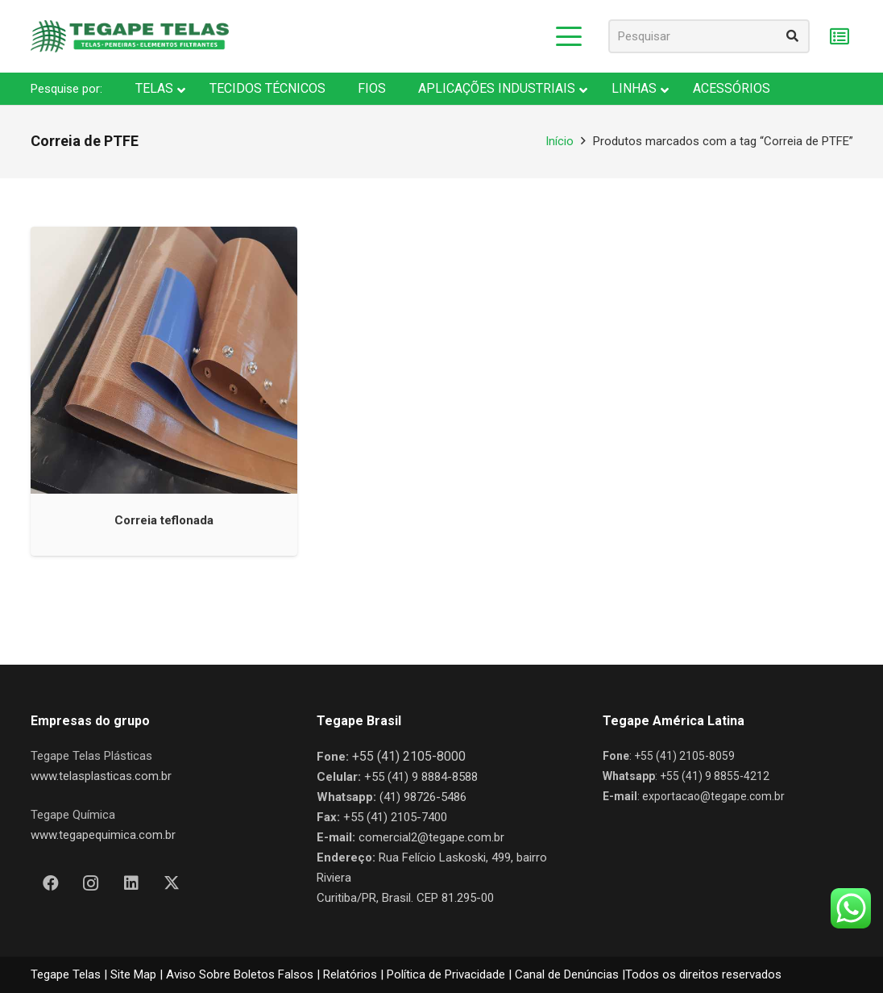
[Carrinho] (840, 36)
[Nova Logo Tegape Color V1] (130, 36)
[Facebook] (51, 883)
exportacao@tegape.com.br (713, 796)
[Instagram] (91, 883)
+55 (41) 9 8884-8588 (421, 777)
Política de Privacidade (446, 974)
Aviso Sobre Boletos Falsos (239, 974)
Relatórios (350, 974)
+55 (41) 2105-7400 (395, 817)
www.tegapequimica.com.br (103, 835)
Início (559, 141)
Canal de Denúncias (567, 974)
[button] (568, 36)
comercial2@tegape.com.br (431, 837)
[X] (171, 883)
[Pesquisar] (709, 36)
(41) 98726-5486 (422, 797)
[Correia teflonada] (164, 360)
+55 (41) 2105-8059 (684, 755)
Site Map (133, 974)
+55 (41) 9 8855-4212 (714, 776)
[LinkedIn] (131, 883)
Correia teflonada (163, 519)
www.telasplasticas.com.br (101, 776)
